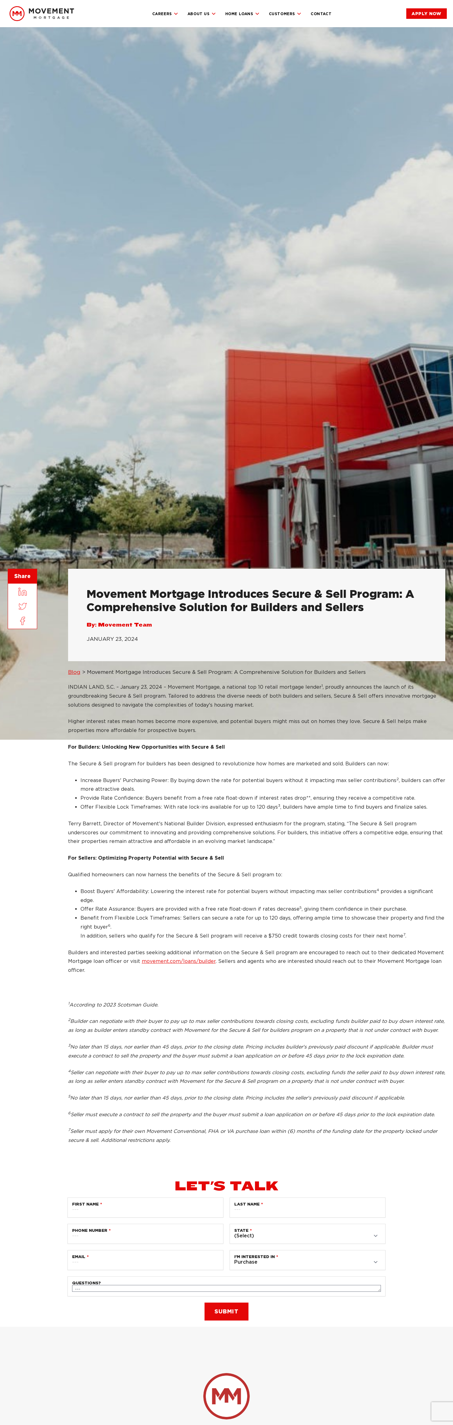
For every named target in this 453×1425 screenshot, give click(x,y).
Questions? (86, 1283)
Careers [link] (165, 13)
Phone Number (89, 1230)
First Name (85, 1204)
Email (78, 1257)
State (241, 1230)
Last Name (247, 1204)
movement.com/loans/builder (179, 961)
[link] (41, 13)
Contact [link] (321, 13)
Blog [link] (74, 672)
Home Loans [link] (242, 13)
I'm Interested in (254, 1257)
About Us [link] (202, 13)
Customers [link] (285, 13)
